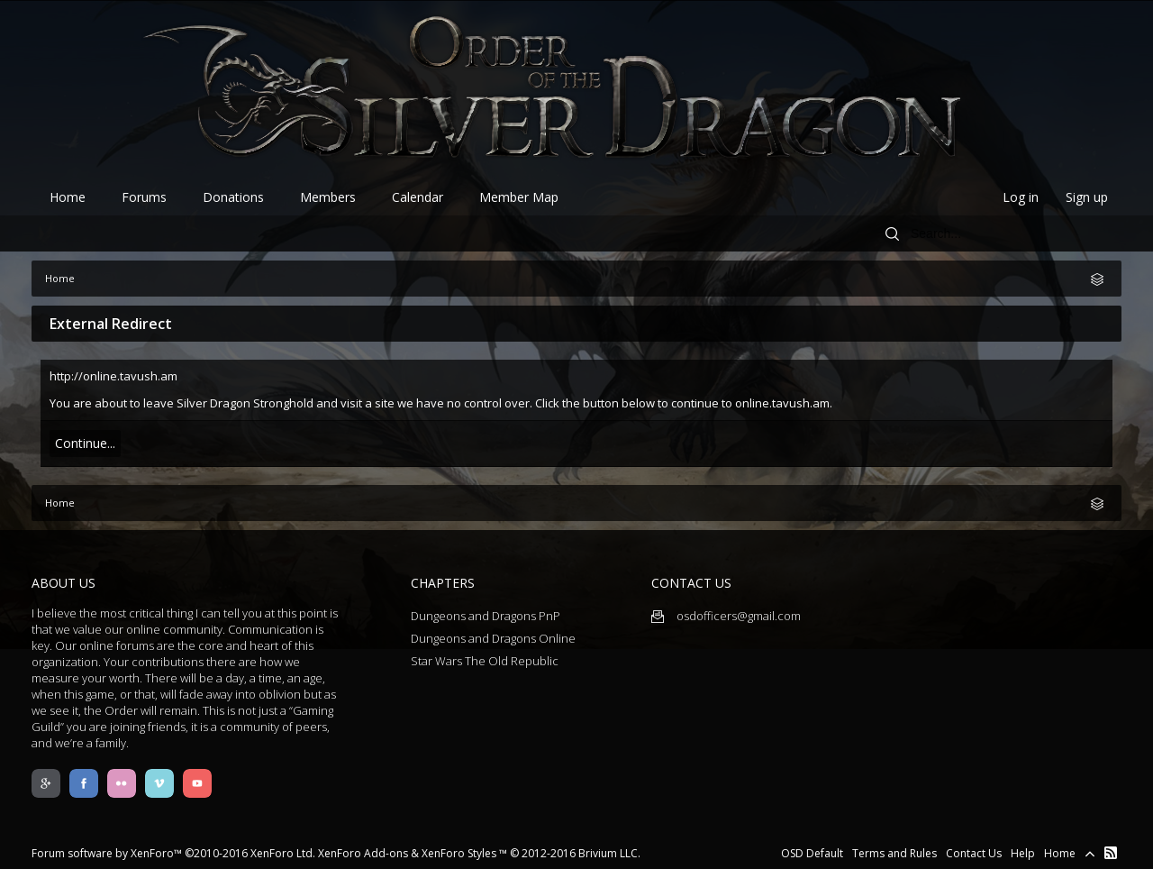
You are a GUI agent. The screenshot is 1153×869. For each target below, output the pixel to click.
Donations (233, 197)
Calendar (417, 197)
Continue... (85, 443)
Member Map (518, 197)
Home (68, 197)
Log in (1021, 197)
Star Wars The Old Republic (484, 661)
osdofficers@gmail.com (726, 616)
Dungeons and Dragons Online (493, 638)
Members (328, 197)
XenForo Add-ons (363, 853)
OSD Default (812, 853)
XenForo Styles (459, 853)
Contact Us (974, 853)
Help (1023, 853)
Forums (144, 197)
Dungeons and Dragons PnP (485, 616)
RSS (1110, 852)
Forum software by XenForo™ (173, 853)
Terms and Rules (894, 853)
